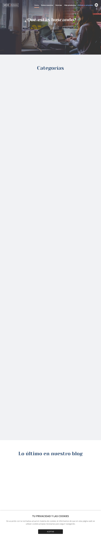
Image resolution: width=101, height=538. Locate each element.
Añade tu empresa (85, 5)
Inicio (36, 5)
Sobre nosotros (47, 5)
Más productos (70, 5)
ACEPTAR (50, 531)
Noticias (58, 5)
